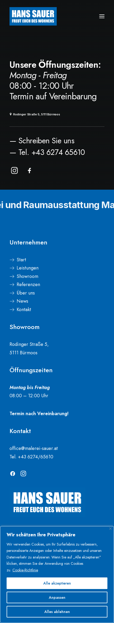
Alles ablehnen (57, 611)
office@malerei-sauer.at (34, 448)
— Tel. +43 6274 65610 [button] (47, 152)
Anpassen (57, 597)
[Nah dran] (110, 528)
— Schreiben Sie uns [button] (42, 140)
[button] (102, 16)
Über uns (26, 293)
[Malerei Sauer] (33, 16)
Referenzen (28, 284)
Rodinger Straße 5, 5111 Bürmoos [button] (35, 114)
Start (21, 259)
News (22, 301)
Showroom (27, 276)
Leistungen (28, 267)
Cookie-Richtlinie (25, 570)
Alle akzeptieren (57, 583)
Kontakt (24, 309)
